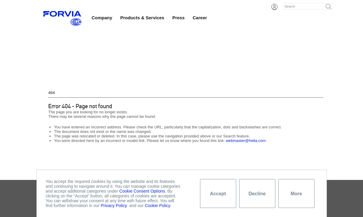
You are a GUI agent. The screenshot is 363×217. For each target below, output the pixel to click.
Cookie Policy (157, 205)
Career (200, 17)
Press (178, 17)
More (296, 193)
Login (274, 7)
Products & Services (142, 17)
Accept (218, 193)
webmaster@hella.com (246, 140)
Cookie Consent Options (142, 191)
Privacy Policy (114, 205)
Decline (257, 193)
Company (102, 17)
